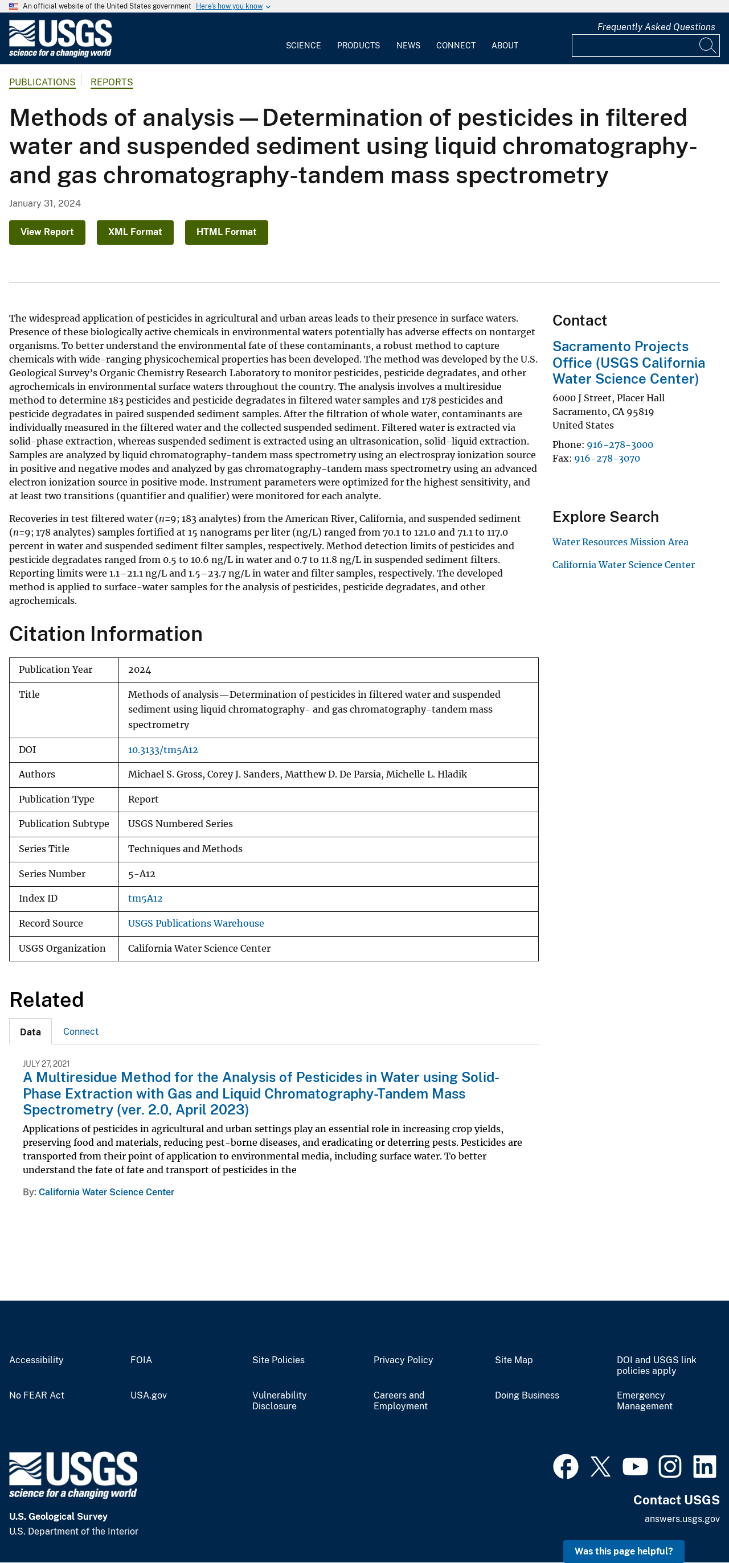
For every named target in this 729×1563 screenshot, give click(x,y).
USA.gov (148, 1396)
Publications (42, 82)
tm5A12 (145, 898)
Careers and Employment (401, 1401)
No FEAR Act (36, 1396)
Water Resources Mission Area (620, 542)
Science (303, 45)
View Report (47, 232)
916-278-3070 (607, 458)
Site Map (514, 1360)
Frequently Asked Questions (656, 27)
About (505, 45)
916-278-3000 (620, 444)
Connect (456, 45)
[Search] (708, 45)
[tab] (30, 1031)
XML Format (135, 232)
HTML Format (226, 232)
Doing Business (527, 1396)
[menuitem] (303, 38)
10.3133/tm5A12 (163, 750)
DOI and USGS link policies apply (657, 1365)
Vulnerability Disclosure (279, 1401)
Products (358, 45)
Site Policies (278, 1360)
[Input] (646, 45)
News (408, 45)
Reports (112, 82)
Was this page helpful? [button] (624, 1551)
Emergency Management (645, 1401)
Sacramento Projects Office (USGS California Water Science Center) (628, 362)
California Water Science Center (106, 1192)
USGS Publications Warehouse (196, 923)
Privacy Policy (403, 1360)
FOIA (141, 1360)
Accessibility (36, 1360)
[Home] (60, 55)
